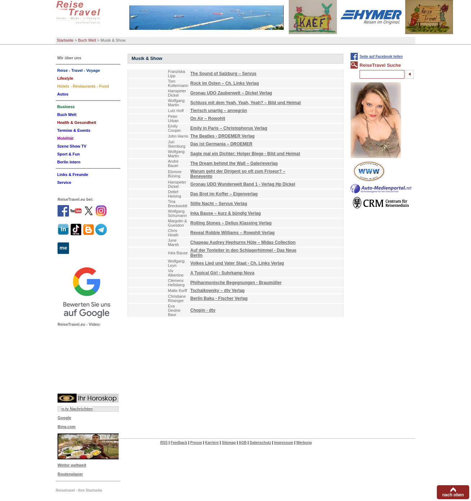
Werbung (304, 443)
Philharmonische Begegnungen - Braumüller (236, 282)
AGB (243, 443)
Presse (196, 443)
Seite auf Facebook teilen (381, 57)
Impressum (283, 443)
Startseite (65, 40)
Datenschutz (260, 443)
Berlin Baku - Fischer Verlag (218, 298)
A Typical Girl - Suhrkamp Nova (222, 272)
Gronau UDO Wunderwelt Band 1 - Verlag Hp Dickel (242, 184)
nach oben (453, 494)
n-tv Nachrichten (77, 409)
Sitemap (229, 443)
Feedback (179, 443)
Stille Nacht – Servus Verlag (218, 203)
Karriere (212, 443)
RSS (164, 443)
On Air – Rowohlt (207, 118)
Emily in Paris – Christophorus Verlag (228, 128)
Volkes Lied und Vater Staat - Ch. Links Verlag (237, 263)
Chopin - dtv (202, 310)
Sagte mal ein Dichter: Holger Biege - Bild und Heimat (245, 153)
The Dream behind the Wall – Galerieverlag (234, 163)
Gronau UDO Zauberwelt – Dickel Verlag (231, 93)
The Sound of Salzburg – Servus (223, 73)
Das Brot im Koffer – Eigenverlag (223, 193)
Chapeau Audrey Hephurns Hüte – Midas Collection (243, 242)
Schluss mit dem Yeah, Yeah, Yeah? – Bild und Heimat (245, 102)
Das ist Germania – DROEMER (221, 144)
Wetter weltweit (72, 465)
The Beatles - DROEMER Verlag (222, 136)
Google (64, 418)
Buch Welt (87, 40)
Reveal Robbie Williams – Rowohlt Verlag (232, 232)
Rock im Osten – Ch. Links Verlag (224, 83)
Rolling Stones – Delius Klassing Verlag (230, 223)
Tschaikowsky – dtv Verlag (217, 290)
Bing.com (67, 427)
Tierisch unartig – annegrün (218, 110)
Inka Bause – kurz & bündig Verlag (225, 213)
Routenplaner (70, 474)
